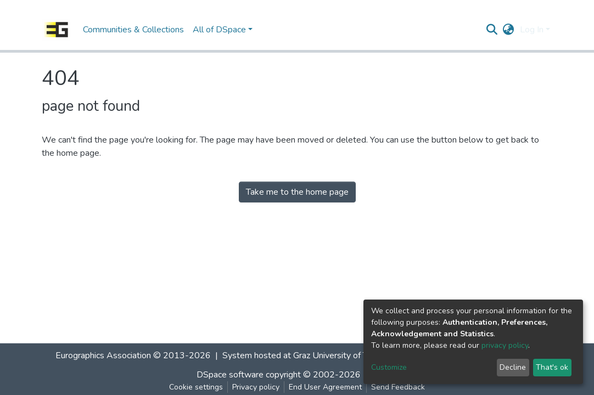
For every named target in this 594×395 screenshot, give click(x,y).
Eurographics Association (103, 355)
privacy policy (504, 345)
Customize (389, 367)
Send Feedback (398, 387)
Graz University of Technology (349, 355)
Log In (531, 30)
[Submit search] (492, 29)
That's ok (552, 367)
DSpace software (230, 375)
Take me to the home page (297, 192)
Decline (513, 367)
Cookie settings (196, 387)
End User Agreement (325, 387)
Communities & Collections (133, 30)
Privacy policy (255, 387)
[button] (509, 29)
